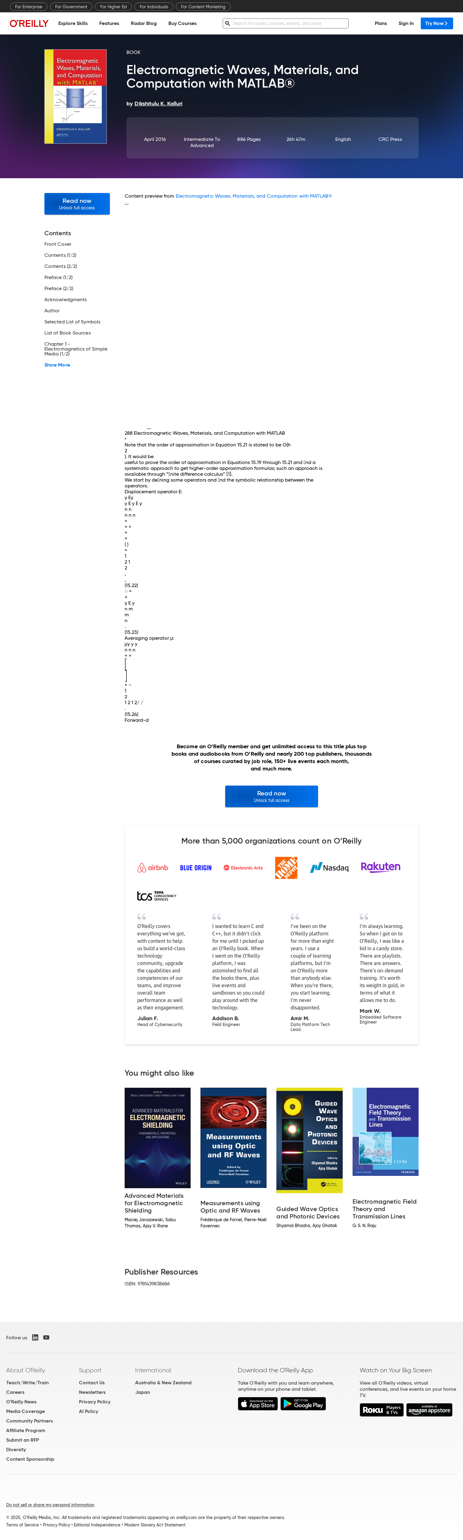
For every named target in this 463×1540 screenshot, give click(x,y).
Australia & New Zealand (163, 1382)
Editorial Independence (97, 1525)
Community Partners (29, 1421)
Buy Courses (182, 23)
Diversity (16, 1449)
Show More (57, 365)
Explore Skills (73, 23)
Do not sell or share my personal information (50, 1505)
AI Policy (88, 1411)
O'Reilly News (21, 1401)
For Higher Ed (113, 7)
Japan (142, 1392)
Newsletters (92, 1392)
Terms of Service (22, 1525)
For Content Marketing (203, 7)
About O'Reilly (25, 1370)
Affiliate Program (25, 1430)
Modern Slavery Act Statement (154, 1525)
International (153, 1370)
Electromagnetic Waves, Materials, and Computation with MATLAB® (254, 196)
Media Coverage (25, 1411)
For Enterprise (28, 7)
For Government (71, 7)
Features (109, 23)
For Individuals (154, 7)
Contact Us (92, 1382)
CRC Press (390, 139)
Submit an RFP (22, 1440)
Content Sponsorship (30, 1459)
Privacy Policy (94, 1401)
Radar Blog (144, 23)
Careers (15, 1392)
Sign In (406, 23)
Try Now (437, 23)
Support (90, 1370)
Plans (381, 23)
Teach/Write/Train (27, 1382)
